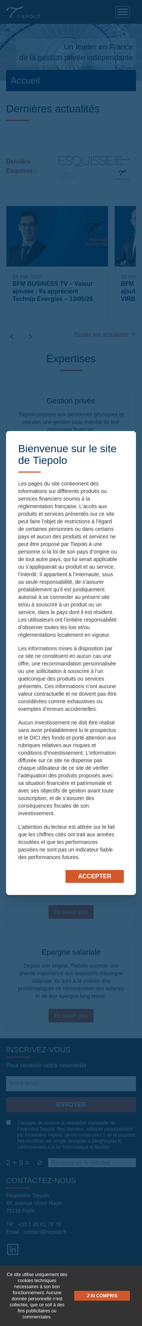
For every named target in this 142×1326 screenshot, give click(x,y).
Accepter (94, 876)
